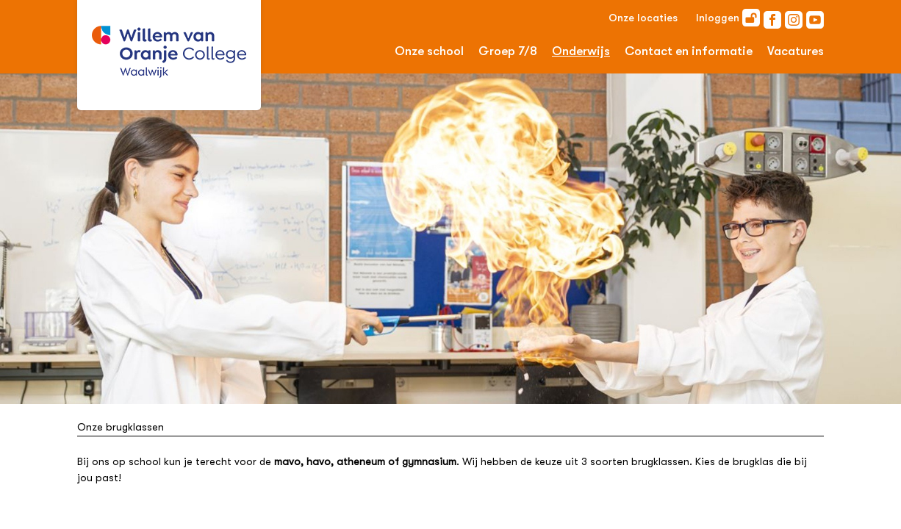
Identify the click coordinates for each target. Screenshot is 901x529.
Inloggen (728, 17)
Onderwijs (581, 51)
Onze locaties (643, 18)
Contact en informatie (689, 51)
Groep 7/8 (507, 51)
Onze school (429, 51)
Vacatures (795, 51)
